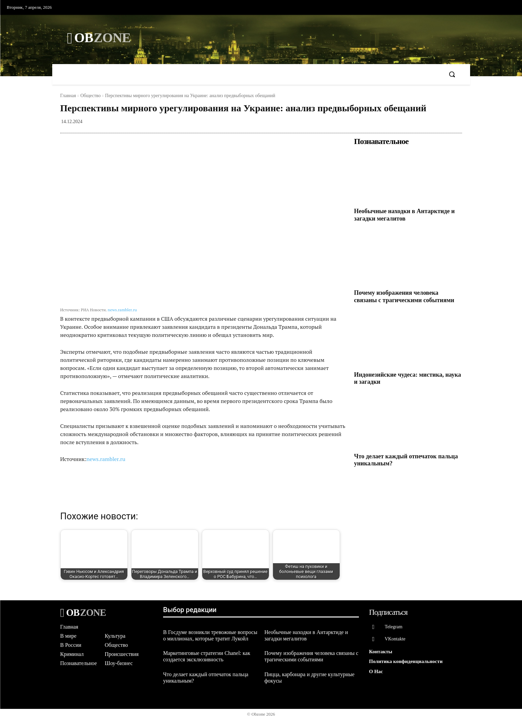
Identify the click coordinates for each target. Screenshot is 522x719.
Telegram (394, 626)
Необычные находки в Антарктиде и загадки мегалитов (404, 215)
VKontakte (395, 639)
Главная (68, 95)
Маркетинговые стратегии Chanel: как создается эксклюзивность (206, 656)
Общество (90, 95)
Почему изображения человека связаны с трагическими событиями (404, 296)
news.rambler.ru (122, 309)
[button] (452, 74)
